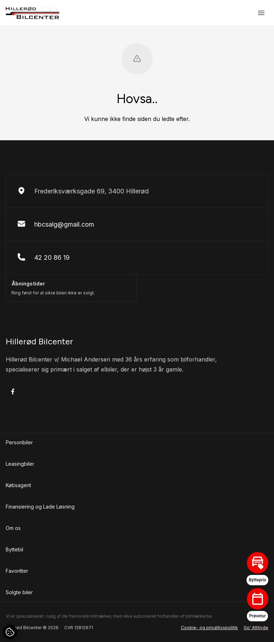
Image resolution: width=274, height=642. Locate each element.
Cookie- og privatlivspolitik (209, 627)
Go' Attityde (256, 627)
